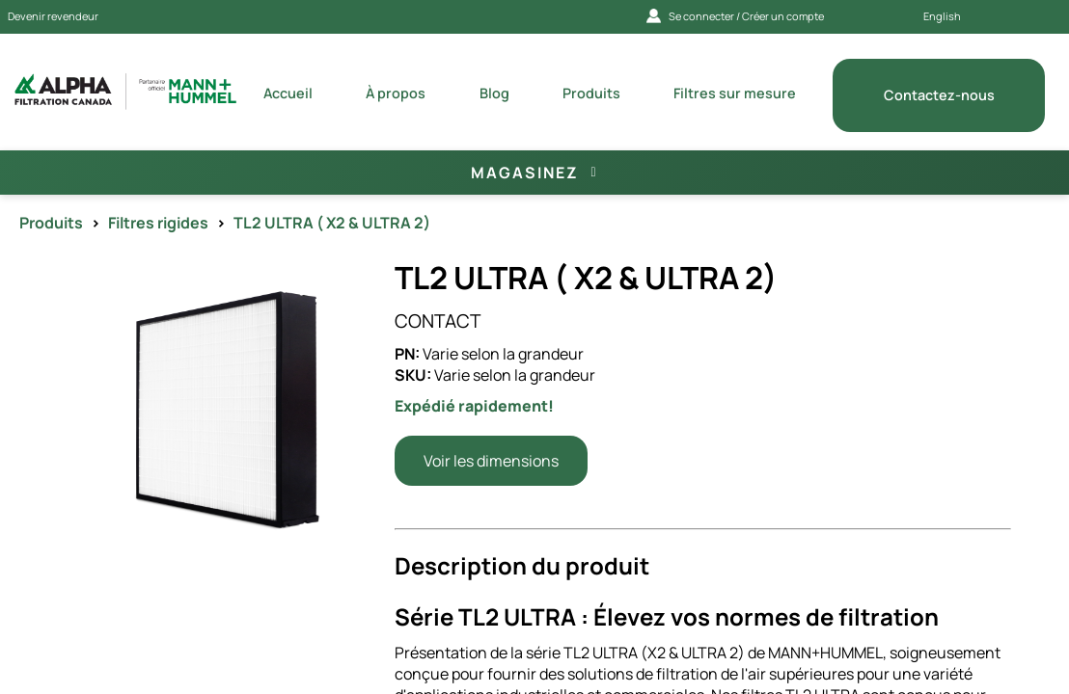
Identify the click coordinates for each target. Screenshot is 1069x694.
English (942, 16)
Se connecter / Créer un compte (735, 16)
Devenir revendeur (53, 16)
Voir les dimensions (491, 460)
